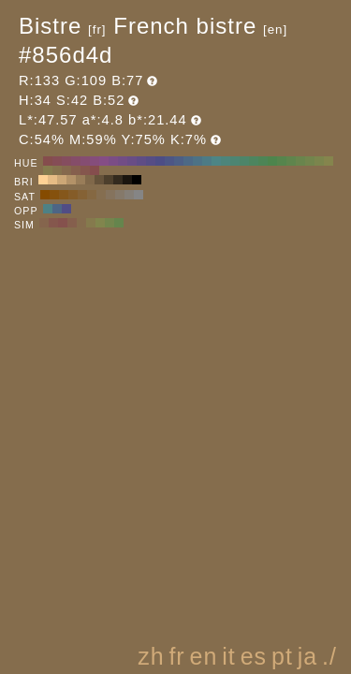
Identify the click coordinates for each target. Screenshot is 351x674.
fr (176, 656)
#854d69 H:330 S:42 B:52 (75, 161)
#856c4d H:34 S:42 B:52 (81, 222)
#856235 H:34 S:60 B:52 (82, 194)
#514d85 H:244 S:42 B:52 (66, 208)
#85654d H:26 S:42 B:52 (44, 222)
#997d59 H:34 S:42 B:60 (80, 179)
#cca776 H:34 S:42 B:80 (61, 179)
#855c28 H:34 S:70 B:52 (73, 194)
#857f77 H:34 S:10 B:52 (129, 194)
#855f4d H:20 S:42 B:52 (75, 170)
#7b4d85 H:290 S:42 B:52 (113, 161)
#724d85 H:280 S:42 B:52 (122, 161)
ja (307, 656)
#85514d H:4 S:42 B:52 (62, 222)
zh (151, 656)
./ (329, 656)
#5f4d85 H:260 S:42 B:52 (141, 161)
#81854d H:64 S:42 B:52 (100, 222)
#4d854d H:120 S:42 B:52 (272, 161)
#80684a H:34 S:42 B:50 (90, 179)
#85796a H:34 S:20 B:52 (119, 194)
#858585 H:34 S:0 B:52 (138, 194)
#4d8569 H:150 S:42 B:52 (244, 161)
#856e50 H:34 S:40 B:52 (101, 194)
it (229, 656)
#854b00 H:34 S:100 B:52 (45, 194)
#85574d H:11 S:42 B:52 (53, 222)
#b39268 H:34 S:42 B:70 (71, 179)
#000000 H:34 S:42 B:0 (136, 179)
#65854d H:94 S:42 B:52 (119, 222)
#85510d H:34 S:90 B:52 (54, 194)
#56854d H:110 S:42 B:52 (281, 161)
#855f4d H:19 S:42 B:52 (72, 222)
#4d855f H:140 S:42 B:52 (253, 161)
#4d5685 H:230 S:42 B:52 (169, 161)
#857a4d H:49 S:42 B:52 (90, 222)
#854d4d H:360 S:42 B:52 (47, 161)
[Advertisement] (179, 500)
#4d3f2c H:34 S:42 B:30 (108, 179)
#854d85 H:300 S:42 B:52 (104, 161)
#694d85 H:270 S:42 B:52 (132, 161)
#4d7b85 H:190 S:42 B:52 (207, 161)
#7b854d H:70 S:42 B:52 (319, 161)
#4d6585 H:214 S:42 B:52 (57, 208)
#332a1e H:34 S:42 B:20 (118, 179)
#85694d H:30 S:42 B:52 (66, 170)
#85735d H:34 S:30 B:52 (110, 194)
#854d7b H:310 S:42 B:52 (94, 161)
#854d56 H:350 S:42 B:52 (57, 161)
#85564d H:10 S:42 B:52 (85, 170)
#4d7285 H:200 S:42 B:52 (197, 161)
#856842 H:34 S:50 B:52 (91, 194)
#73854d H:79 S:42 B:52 (109, 222)
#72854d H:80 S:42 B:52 (309, 161)
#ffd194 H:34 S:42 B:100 (43, 179)
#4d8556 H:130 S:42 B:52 (263, 161)
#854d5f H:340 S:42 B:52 (66, 161)
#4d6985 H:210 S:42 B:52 (188, 161)
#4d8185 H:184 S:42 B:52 (47, 208)
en (204, 656)
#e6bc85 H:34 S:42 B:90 (52, 179)
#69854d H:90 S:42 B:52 (300, 161)
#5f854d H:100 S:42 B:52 (291, 161)
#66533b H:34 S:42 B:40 (99, 179)
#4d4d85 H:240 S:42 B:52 (160, 161)
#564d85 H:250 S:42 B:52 (150, 161)
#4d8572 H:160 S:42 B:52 (235, 161)
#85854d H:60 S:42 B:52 (328, 161)
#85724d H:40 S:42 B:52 (57, 170)
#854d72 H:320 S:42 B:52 (85, 161)
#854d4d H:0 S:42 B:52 (94, 170)
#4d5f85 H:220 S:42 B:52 (178, 161)
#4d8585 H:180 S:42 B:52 (216, 161)
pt (282, 656)
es (254, 656)
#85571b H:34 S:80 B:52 (63, 194)
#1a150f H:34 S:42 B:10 (127, 179)
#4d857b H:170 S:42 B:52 (225, 161)
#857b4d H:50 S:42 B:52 (47, 170)
